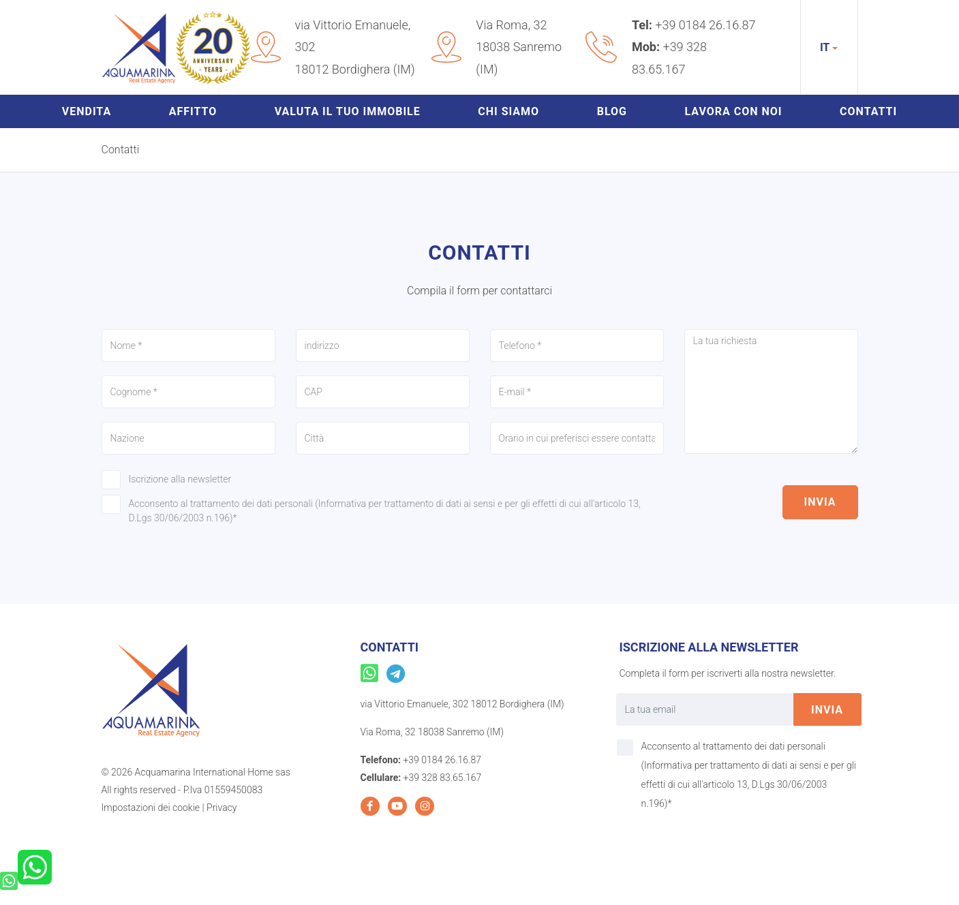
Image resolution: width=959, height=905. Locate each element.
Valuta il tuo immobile (348, 111)
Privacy (222, 807)
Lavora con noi (733, 111)
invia (820, 501)
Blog (612, 111)
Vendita (86, 111)
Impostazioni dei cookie (151, 807)
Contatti (868, 111)
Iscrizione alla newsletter (180, 479)
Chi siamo (508, 111)
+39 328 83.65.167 (443, 777)
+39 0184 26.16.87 (705, 25)
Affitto (193, 111)
